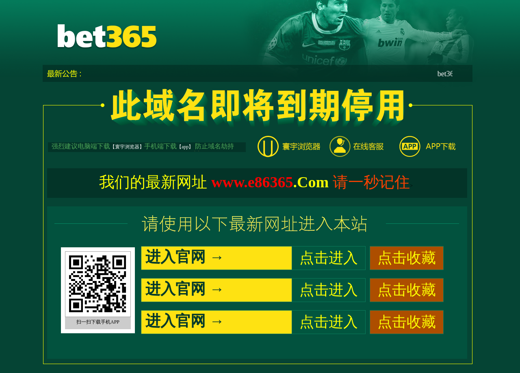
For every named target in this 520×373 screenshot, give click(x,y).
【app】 (185, 147)
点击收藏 (406, 258)
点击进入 (328, 258)
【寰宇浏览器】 (127, 147)
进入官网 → (184, 257)
